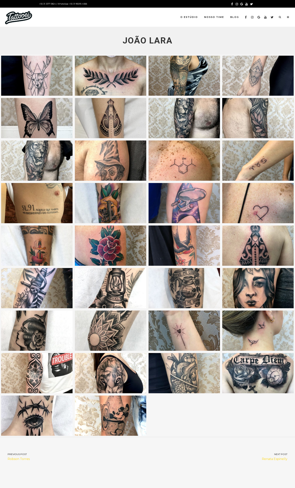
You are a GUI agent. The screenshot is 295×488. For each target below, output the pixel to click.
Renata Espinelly (221, 456)
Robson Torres (74, 456)
